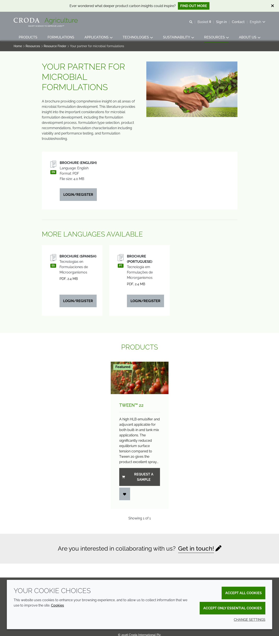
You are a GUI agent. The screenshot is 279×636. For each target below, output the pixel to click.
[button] (28, 37)
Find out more (193, 6)
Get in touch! (196, 550)
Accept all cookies (243, 593)
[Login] (124, 496)
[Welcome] (46, 21)
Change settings (249, 620)
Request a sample (137, 479)
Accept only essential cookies (232, 608)
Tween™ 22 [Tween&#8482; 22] (131, 407)
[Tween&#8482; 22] (140, 380)
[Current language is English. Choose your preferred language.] (257, 22)
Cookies (57, 605)
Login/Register (78, 197)
